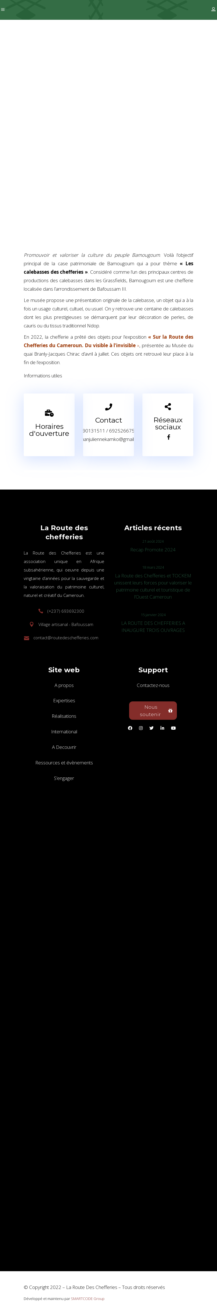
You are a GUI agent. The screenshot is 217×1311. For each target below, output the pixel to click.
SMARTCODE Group (88, 1298)
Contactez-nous (153, 685)
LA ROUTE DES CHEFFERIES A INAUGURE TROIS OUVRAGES (153, 626)
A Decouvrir (64, 747)
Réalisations (64, 716)
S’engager (64, 778)
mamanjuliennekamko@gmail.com (108, 439)
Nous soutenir (156, 710)
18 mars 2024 (153, 567)
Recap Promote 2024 (153, 549)
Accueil (20, 160)
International (64, 731)
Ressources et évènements (64, 762)
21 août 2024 (153, 541)
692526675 (121, 430)
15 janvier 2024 (153, 614)
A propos (64, 685)
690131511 (92, 430)
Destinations (48, 160)
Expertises (64, 700)
